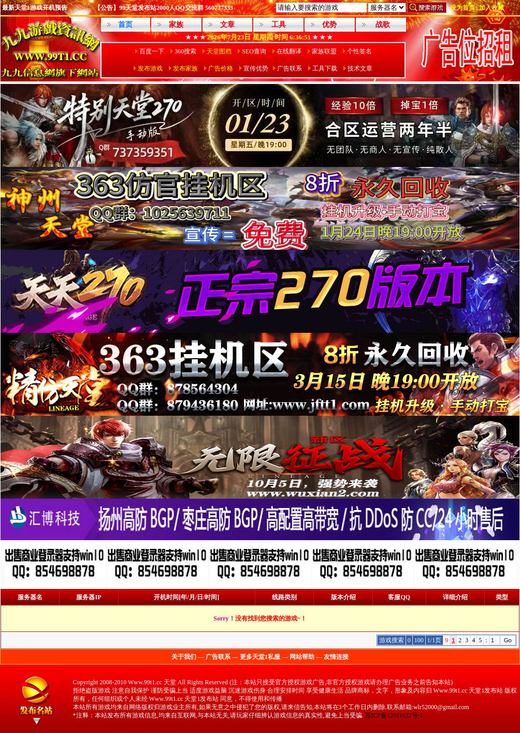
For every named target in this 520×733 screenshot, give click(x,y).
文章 (227, 25)
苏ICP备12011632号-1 (394, 715)
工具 (278, 25)
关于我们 (183, 656)
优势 (329, 25)
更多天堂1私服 (260, 656)
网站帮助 (302, 656)
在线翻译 (289, 51)
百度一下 (151, 51)
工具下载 (324, 68)
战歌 (382, 25)
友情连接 (336, 656)
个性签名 (359, 51)
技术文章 (360, 68)
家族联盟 (324, 51)
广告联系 (289, 68)
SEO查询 (254, 51)
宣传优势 (255, 68)
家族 (176, 25)
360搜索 (185, 51)
